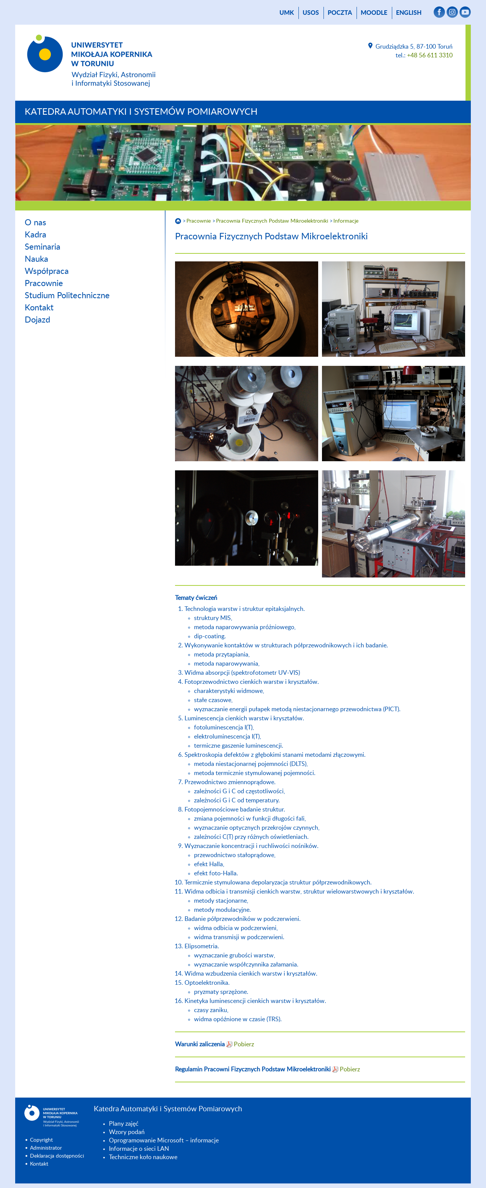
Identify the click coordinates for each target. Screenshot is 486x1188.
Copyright (41, 1140)
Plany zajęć (124, 1124)
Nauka (36, 259)
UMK (286, 13)
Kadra (35, 235)
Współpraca (47, 271)
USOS (311, 13)
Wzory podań (127, 1132)
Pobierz (244, 1044)
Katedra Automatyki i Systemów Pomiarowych (141, 112)
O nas (35, 222)
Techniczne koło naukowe (143, 1157)
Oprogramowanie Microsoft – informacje (164, 1140)
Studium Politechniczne (67, 295)
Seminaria (42, 247)
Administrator (46, 1148)
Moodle (374, 13)
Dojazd (37, 320)
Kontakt (39, 308)
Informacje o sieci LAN (139, 1149)
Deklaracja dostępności (57, 1156)
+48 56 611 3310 (430, 55)
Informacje (345, 221)
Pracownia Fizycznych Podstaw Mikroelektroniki (272, 221)
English (408, 13)
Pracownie (44, 283)
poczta (340, 13)
